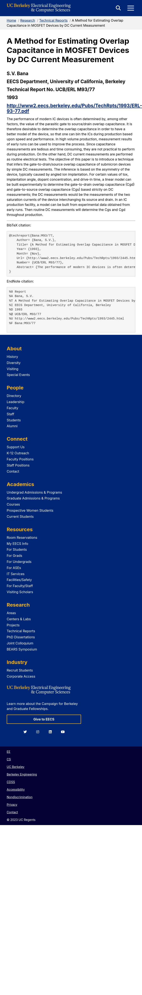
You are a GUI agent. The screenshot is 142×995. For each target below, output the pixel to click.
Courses (13, 504)
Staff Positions (18, 465)
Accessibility (16, 789)
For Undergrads (19, 562)
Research (27, 20)
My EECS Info (17, 544)
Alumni (12, 426)
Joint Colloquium (20, 643)
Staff (10, 414)
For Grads (14, 555)
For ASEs (14, 568)
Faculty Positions (20, 459)
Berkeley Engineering (22, 774)
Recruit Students (20, 670)
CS (9, 759)
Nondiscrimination (19, 797)
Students (14, 420)
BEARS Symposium (22, 649)
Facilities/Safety (19, 580)
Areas (11, 613)
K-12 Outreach (18, 453)
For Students (17, 549)
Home (11, 20)
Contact (13, 471)
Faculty (12, 408)
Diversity (14, 363)
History (12, 357)
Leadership (15, 402)
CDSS (11, 782)
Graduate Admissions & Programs (33, 498)
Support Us (16, 447)
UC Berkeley (15, 767)
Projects (13, 625)
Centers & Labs (19, 619)
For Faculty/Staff (20, 586)
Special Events (18, 375)
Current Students (20, 516)
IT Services (16, 574)
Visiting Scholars (20, 592)
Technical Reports (53, 20)
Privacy (12, 804)
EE (8, 751)
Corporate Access (21, 676)
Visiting (12, 369)
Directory (14, 396)
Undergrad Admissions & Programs (34, 492)
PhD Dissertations (21, 637)
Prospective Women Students (30, 510)
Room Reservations (22, 537)
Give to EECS (43, 719)
